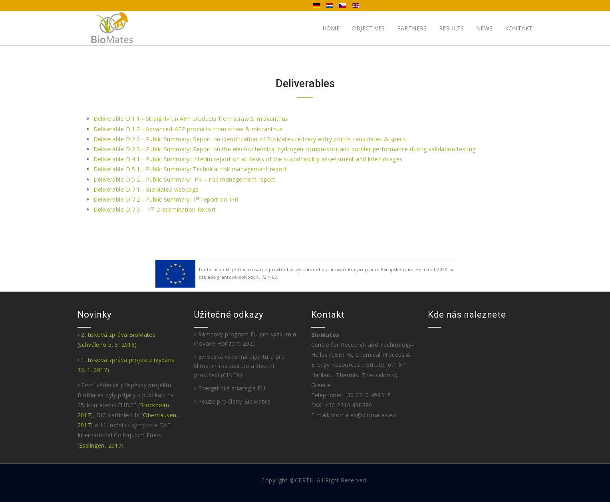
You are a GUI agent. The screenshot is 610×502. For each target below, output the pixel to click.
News (484, 28)
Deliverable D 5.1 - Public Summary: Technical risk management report (190, 169)
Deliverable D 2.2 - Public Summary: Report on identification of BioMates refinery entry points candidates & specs (249, 139)
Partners (412, 28)
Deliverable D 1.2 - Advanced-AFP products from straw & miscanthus (188, 129)
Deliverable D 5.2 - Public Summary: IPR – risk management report (184, 179)
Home (331, 28)
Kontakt (519, 28)
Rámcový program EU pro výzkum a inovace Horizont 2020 (245, 338)
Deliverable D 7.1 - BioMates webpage (146, 189)
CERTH (304, 480)
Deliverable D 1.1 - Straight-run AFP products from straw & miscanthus (190, 118)
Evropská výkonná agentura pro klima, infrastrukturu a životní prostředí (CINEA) (239, 366)
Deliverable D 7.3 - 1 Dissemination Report (154, 209)
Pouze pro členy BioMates (232, 401)
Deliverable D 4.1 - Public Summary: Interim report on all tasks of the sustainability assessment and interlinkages (248, 159)
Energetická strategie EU (229, 388)
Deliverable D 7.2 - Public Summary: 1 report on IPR (165, 199)
